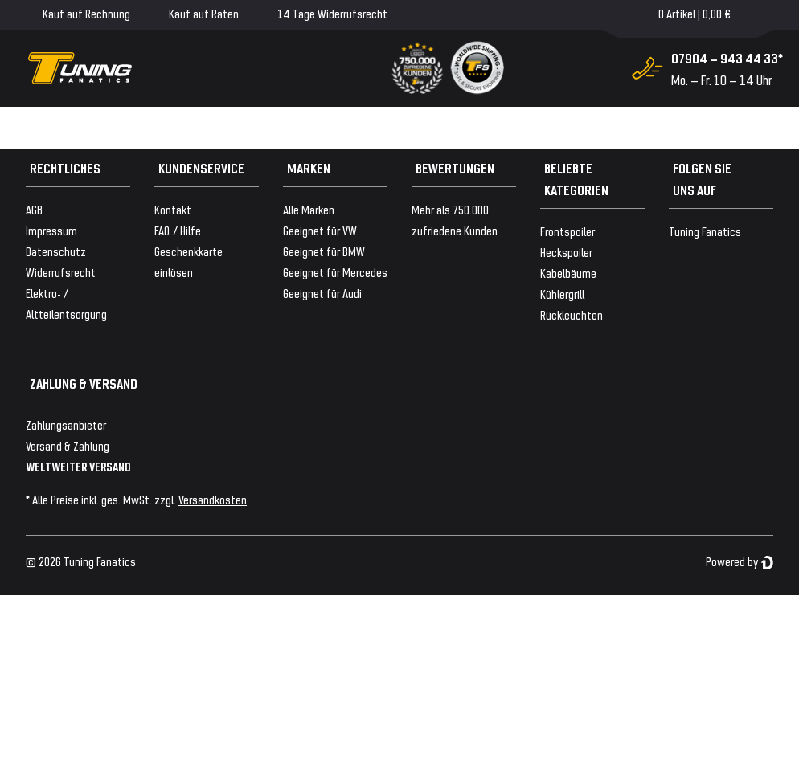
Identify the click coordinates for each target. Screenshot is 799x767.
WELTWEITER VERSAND (78, 466)
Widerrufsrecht (61, 271)
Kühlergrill (562, 293)
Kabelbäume (568, 272)
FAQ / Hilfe (177, 230)
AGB (34, 209)
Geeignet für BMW (324, 251)
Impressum (51, 230)
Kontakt (172, 209)
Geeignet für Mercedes (335, 271)
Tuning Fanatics (705, 231)
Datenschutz (56, 251)
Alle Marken (308, 209)
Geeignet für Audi (322, 292)
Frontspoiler (567, 231)
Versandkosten (212, 499)
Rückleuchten (571, 314)
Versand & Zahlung (67, 445)
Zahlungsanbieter (66, 424)
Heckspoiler (566, 251)
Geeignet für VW (320, 230)
